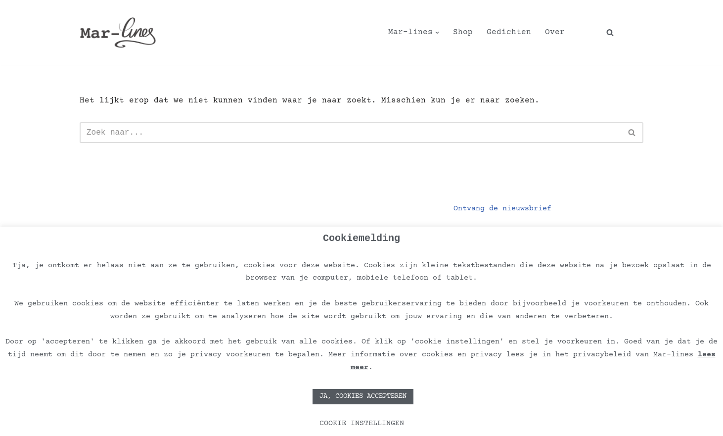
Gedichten (509, 32)
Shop (463, 32)
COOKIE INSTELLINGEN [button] (361, 423)
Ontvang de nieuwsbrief (502, 208)
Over (555, 32)
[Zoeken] (610, 32)
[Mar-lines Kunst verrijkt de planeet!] (118, 32)
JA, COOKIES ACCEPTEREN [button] (363, 396)
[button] (437, 33)
